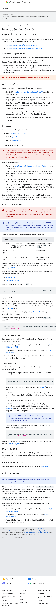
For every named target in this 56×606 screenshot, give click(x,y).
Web (21, 599)
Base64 (41, 387)
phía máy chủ (37, 312)
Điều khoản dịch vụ (43, 603)
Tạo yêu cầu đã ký (17, 140)
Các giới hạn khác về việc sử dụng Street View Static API (24, 48)
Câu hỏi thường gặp (8, 593)
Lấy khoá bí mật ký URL (18, 133)
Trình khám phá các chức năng (9, 597)
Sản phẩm (12, 25)
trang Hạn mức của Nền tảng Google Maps (27, 92)
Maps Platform (19, 2)
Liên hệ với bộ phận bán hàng (45, 597)
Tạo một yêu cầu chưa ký (19, 137)
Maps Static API (11, 277)
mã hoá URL (49, 227)
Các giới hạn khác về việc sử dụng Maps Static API (22, 45)
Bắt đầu (4, 600)
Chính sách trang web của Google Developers (36, 532)
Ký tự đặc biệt (10, 268)
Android (22, 593)
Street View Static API (13, 281)
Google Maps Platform (24, 25)
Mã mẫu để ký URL (14, 444)
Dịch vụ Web (23, 602)
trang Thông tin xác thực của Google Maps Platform (30, 166)
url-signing (44, 466)
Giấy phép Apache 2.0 (44, 531)
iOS (21, 596)
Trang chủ (4, 25)
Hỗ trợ (40, 600)
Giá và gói (41, 593)
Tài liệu (5, 8)
